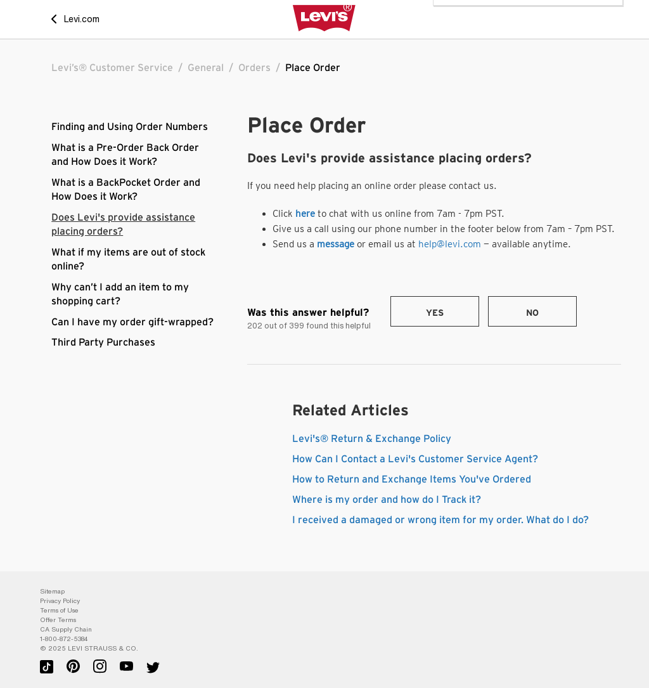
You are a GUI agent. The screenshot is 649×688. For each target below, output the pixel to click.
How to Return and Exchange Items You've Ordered (411, 479)
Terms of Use (59, 610)
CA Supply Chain (66, 629)
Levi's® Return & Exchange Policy (371, 439)
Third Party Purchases (103, 342)
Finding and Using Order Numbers (129, 127)
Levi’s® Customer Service (112, 68)
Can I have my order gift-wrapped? (132, 322)
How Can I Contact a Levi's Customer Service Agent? (415, 459)
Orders (254, 68)
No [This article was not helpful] (532, 313)
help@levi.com (449, 244)
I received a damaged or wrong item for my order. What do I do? (440, 520)
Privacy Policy (60, 601)
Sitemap (52, 591)
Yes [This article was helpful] (435, 313)
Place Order (312, 68)
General (206, 68)
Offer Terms (58, 620)
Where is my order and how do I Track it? (386, 500)
